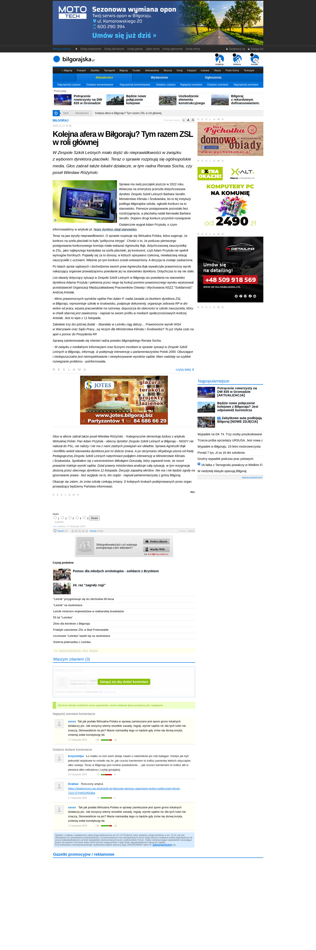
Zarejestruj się (235, 48)
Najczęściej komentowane (135, 84)
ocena (96, 531)
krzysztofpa (76, 756)
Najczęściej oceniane (245, 84)
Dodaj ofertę (192, 48)
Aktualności (104, 77)
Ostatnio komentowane (99, 84)
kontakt (254, 59)
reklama (237, 59)
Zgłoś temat (152, 48)
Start (65, 113)
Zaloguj (156, 845)
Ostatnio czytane (165, 84)
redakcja (219, 59)
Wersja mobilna (62, 48)
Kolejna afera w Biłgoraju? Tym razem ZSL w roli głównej (128, 113)
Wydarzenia (159, 77)
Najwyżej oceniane (191, 84)
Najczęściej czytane (69, 84)
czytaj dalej (185, 369)
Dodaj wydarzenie (91, 48)
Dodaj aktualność (114, 48)
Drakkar (73, 784)
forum (63, 531)
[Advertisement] (104, 504)
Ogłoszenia (213, 77)
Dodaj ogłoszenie (172, 48)
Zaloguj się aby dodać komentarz (124, 682)
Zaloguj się (255, 48)
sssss (72, 721)
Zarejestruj (166, 845)
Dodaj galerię (135, 48)
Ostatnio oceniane (217, 84)
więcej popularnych (252, 477)
